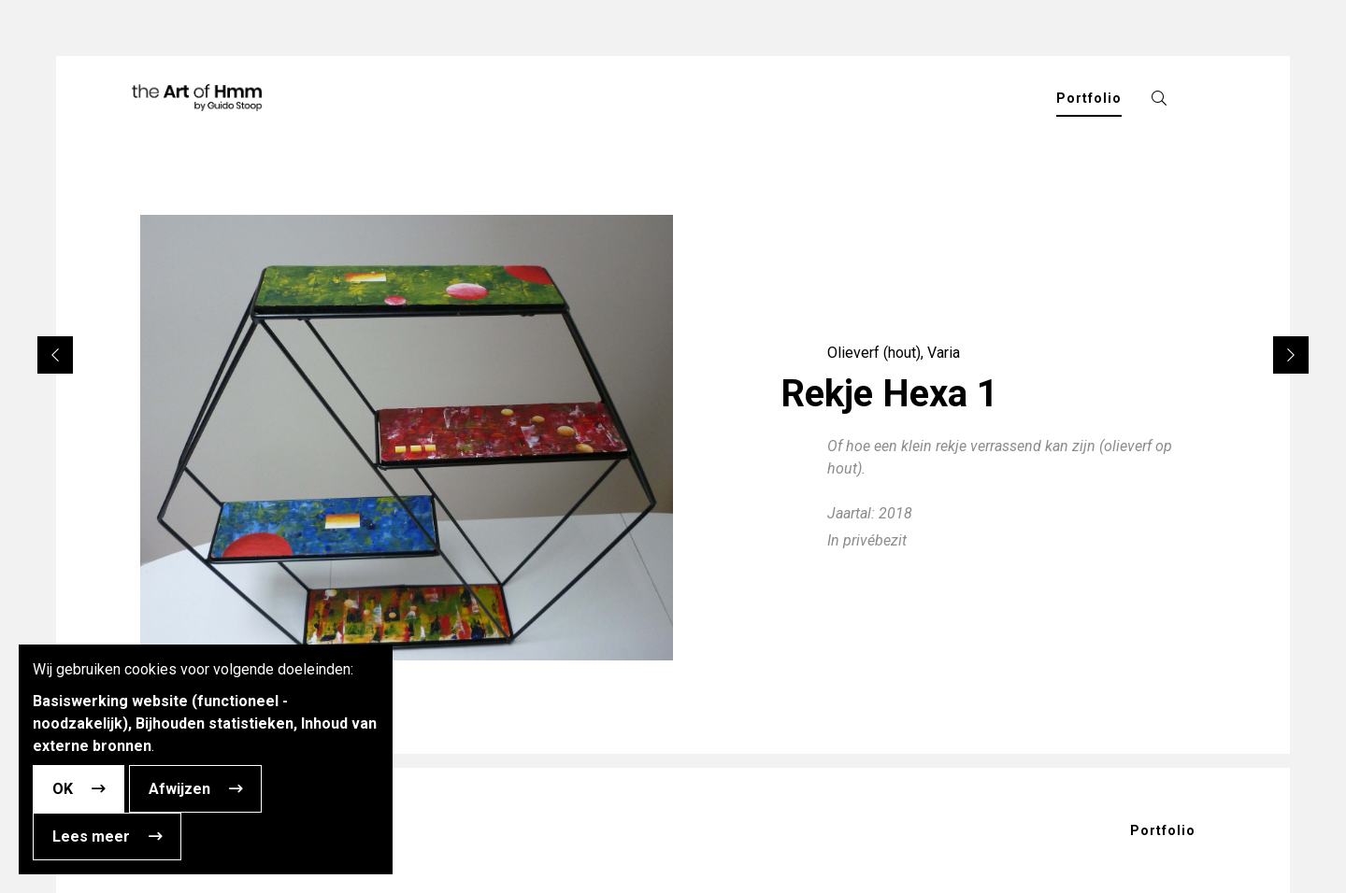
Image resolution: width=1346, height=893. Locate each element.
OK (62, 789)
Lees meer (91, 836)
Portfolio (1163, 830)
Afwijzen (179, 789)
